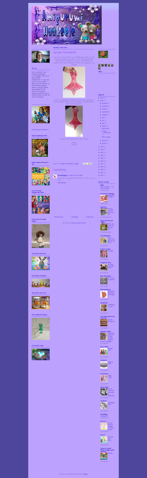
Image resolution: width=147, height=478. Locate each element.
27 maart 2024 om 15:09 (75, 176)
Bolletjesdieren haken (111, 196)
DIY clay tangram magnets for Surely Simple (111, 426)
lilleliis (102, 185)
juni (103, 121)
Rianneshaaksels (105, 290)
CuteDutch (103, 360)
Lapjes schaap (110, 376)
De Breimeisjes (62, 176)
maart (104, 126)
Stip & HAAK (104, 347)
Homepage (74, 217)
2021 (102, 153)
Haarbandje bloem (111, 403)
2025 (102, 98)
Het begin (110, 251)
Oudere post (89, 217)
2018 (102, 161)
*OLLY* (102, 435)
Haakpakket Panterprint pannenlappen (111, 293)
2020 (102, 156)
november (105, 106)
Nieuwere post (59, 217)
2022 (102, 150)
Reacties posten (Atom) (79, 223)
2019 (102, 158)
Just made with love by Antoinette (107, 317)
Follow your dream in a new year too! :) (111, 226)
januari (104, 143)
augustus (105, 115)
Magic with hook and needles (106, 221)
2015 (102, 170)
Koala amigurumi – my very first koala (106, 187)
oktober (104, 109)
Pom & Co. (103, 421)
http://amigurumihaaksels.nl (40, 130)
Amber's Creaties (105, 249)
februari (104, 141)
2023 (102, 147)
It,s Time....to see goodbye (111, 278)
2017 (101, 164)
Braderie (110, 453)
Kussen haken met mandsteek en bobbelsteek (111, 392)
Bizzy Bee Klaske (105, 276)
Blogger (85, 474)
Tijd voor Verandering (111, 320)
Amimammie (104, 374)
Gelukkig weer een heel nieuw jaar (111, 211)
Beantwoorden (62, 183)
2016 (102, 167)
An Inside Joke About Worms (111, 266)
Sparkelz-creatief (105, 332)
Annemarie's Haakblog (107, 194)
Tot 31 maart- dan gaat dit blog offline (111, 240)
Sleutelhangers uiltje (111, 305)
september (105, 112)
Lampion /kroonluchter (106, 132)
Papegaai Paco (110, 349)
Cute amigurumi (105, 236)
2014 (102, 173)
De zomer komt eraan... (110, 438)
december (105, 103)
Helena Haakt (104, 387)
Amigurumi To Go (105, 263)
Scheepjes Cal (104, 416)
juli (103, 118)
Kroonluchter (105, 128)
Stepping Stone (110, 363)
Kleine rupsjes (106, 137)
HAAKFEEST (104, 303)
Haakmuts (103, 207)
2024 (102, 101)
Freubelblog (103, 414)
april (103, 123)
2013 (102, 175)
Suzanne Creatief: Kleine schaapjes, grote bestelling (107, 450)
